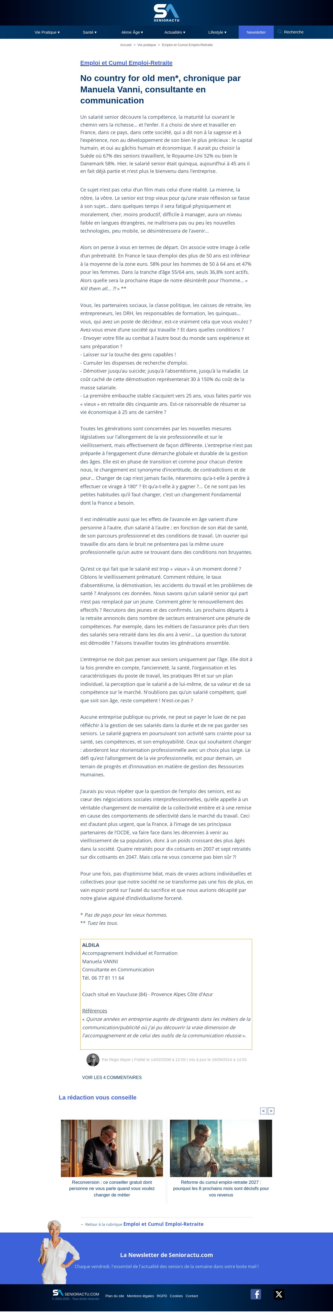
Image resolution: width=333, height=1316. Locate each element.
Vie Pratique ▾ (47, 32)
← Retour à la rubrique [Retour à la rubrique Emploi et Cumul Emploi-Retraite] (142, 1228)
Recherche (294, 32)
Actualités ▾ (175, 32)
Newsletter (256, 32)
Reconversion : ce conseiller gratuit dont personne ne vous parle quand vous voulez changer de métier (112, 1188)
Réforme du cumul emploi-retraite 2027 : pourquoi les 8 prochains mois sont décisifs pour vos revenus (221, 1188)
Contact (212, 1300)
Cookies (192, 1300)
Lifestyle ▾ (218, 32)
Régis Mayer (120, 1059)
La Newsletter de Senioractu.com (166, 1258)
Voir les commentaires (115, 1077)
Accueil (125, 45)
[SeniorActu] (166, 13)
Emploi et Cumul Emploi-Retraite (187, 45)
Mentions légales (148, 1300)
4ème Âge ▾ (132, 32)
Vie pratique (146, 45)
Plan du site (117, 1300)
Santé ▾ (90, 32)
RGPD (174, 1300)
